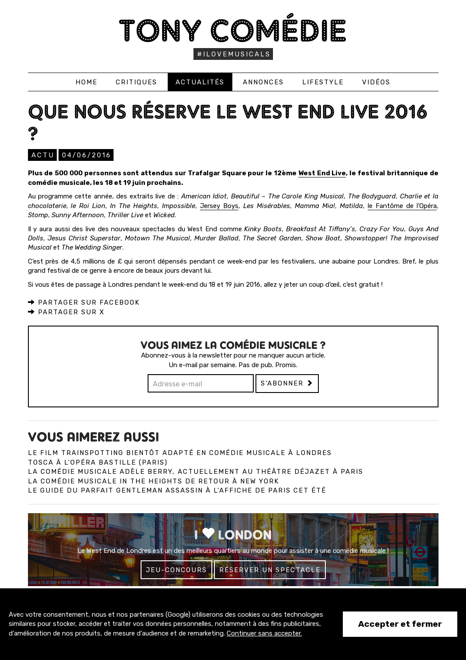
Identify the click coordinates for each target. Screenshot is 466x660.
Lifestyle (323, 82)
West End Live (322, 173)
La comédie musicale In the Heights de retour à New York (153, 481)
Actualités (200, 82)
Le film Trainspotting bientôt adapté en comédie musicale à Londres (180, 453)
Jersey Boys (219, 206)
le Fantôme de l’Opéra (402, 206)
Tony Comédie (233, 30)
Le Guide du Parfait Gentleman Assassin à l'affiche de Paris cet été (177, 490)
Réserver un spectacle (270, 570)
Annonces (263, 82)
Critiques (136, 82)
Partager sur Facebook (84, 302)
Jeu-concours (176, 570)
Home (86, 82)
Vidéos (376, 82)
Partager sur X (66, 312)
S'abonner (287, 383)
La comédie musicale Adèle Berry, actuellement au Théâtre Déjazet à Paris (195, 472)
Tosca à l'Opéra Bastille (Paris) (98, 462)
